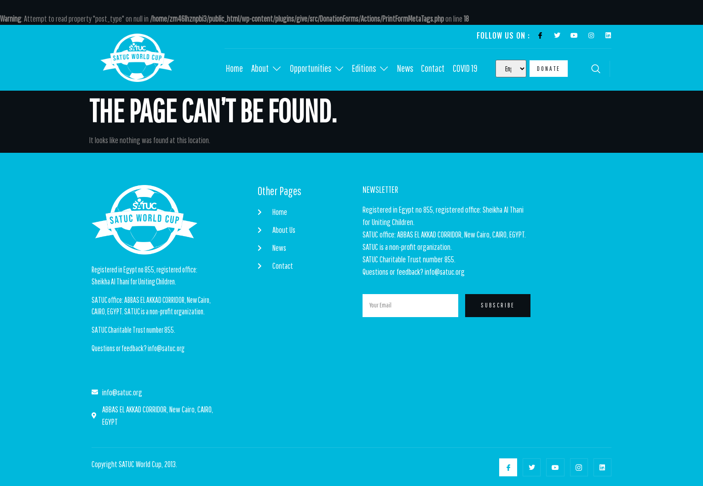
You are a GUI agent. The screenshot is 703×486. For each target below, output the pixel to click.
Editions (372, 69)
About (266, 69)
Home (234, 69)
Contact (436, 69)
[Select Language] (511, 68)
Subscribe (498, 305)
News (407, 69)
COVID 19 (468, 69)
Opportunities (318, 69)
